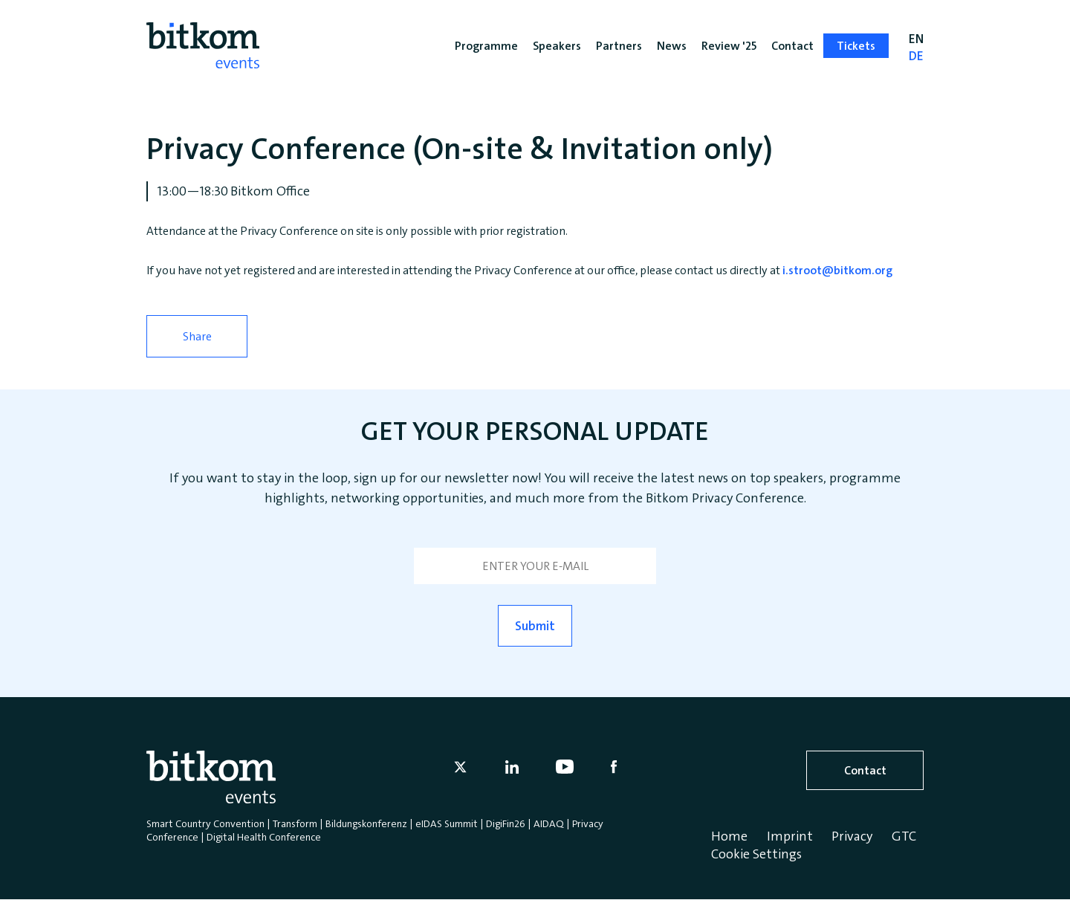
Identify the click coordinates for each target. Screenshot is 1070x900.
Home (729, 836)
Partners (619, 46)
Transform (295, 823)
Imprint (790, 836)
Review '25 (728, 46)
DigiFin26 (505, 823)
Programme (486, 46)
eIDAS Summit (446, 823)
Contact (865, 770)
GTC (904, 836)
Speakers (557, 46)
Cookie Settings (756, 854)
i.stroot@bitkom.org (836, 270)
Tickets (856, 46)
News (672, 46)
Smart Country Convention (205, 823)
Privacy (851, 836)
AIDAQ (549, 823)
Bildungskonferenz (366, 823)
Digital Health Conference (264, 837)
